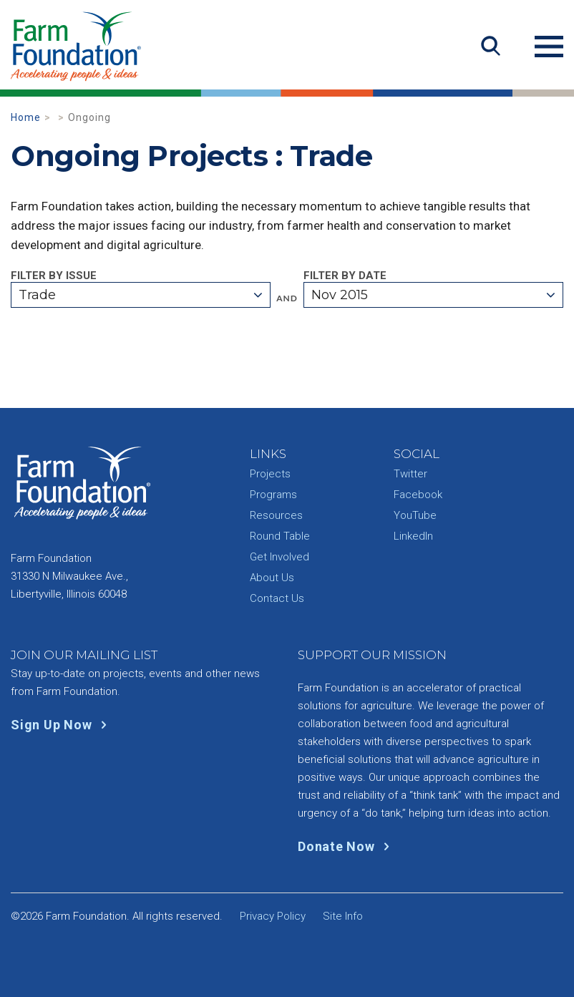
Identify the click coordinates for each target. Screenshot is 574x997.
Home (26, 117)
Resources (276, 515)
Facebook (418, 494)
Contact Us (277, 598)
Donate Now (347, 846)
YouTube (415, 515)
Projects (270, 473)
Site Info (343, 916)
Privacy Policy (273, 916)
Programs (273, 494)
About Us (272, 577)
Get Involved (279, 556)
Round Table (280, 536)
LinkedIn (413, 536)
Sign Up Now (62, 724)
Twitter (410, 473)
